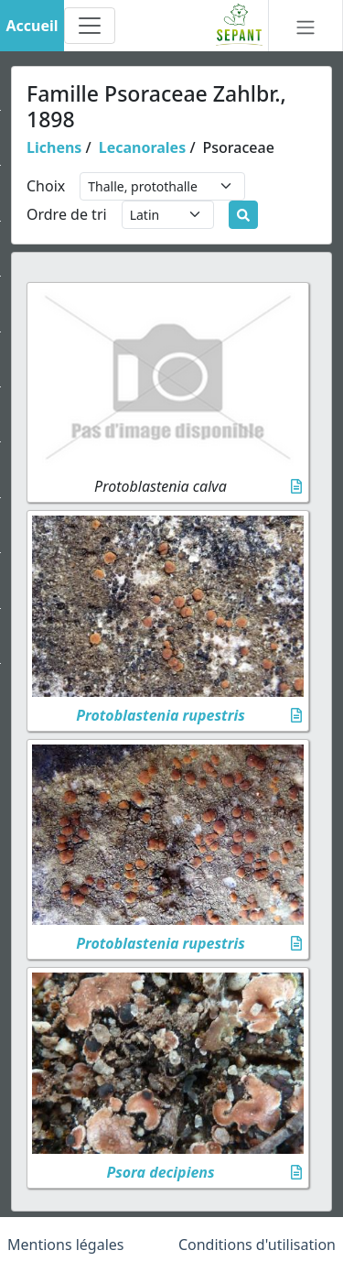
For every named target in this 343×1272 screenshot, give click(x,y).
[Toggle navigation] (89, 25)
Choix (46, 186)
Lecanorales (143, 147)
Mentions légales (65, 1244)
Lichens (54, 147)
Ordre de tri (67, 214)
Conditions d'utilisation (257, 1244)
